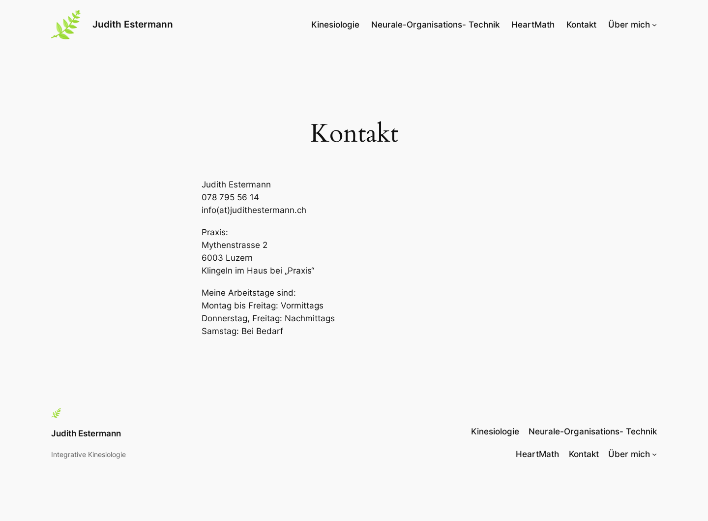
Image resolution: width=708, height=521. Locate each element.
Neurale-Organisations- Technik (435, 25)
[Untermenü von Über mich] (654, 24)
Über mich (629, 25)
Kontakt (581, 25)
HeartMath (533, 25)
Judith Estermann (132, 24)
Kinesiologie (335, 25)
